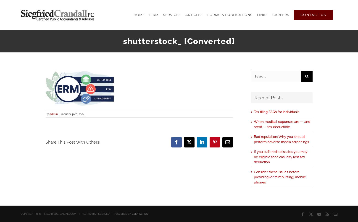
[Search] (307, 76)
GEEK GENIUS (140, 213)
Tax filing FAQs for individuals (276, 112)
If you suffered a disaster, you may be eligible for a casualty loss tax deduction (280, 157)
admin (54, 114)
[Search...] (276, 76)
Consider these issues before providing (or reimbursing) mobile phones (280, 177)
